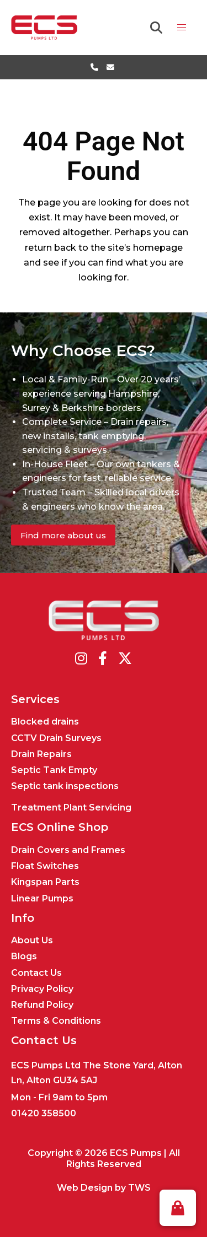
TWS (139, 1187)
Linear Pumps (42, 898)
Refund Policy (42, 1005)
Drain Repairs (41, 754)
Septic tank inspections (65, 786)
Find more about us (63, 535)
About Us (32, 940)
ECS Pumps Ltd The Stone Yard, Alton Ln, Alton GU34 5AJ (96, 1072)
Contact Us (36, 973)
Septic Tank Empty (54, 770)
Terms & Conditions (56, 1020)
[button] (178, 1208)
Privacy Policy (42, 989)
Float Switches (45, 866)
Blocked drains (45, 721)
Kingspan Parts (45, 882)
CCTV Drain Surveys (56, 738)
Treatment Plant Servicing (71, 807)
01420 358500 (43, 1113)
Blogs (24, 956)
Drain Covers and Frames (68, 850)
